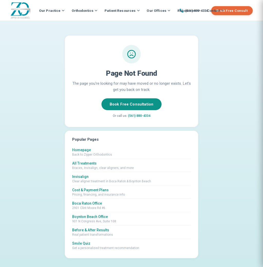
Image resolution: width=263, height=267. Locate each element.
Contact (215, 10)
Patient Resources (122, 10)
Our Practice (51, 10)
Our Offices (158, 10)
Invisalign (80, 177)
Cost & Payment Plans (90, 190)
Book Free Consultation (131, 104)
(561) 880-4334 (139, 116)
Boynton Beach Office (90, 217)
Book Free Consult (232, 11)
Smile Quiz (81, 243)
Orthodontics (85, 10)
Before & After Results (90, 230)
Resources (188, 10)
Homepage (81, 150)
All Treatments (84, 163)
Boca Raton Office (87, 203)
